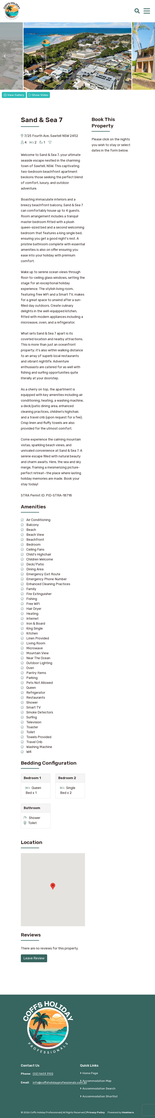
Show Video (38, 95)
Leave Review (33, 958)
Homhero (128, 1112)
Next (150, 56)
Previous (4, 56)
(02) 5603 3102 (43, 1073)
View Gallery (14, 95)
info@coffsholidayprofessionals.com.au (60, 1082)
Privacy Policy (95, 1112)
